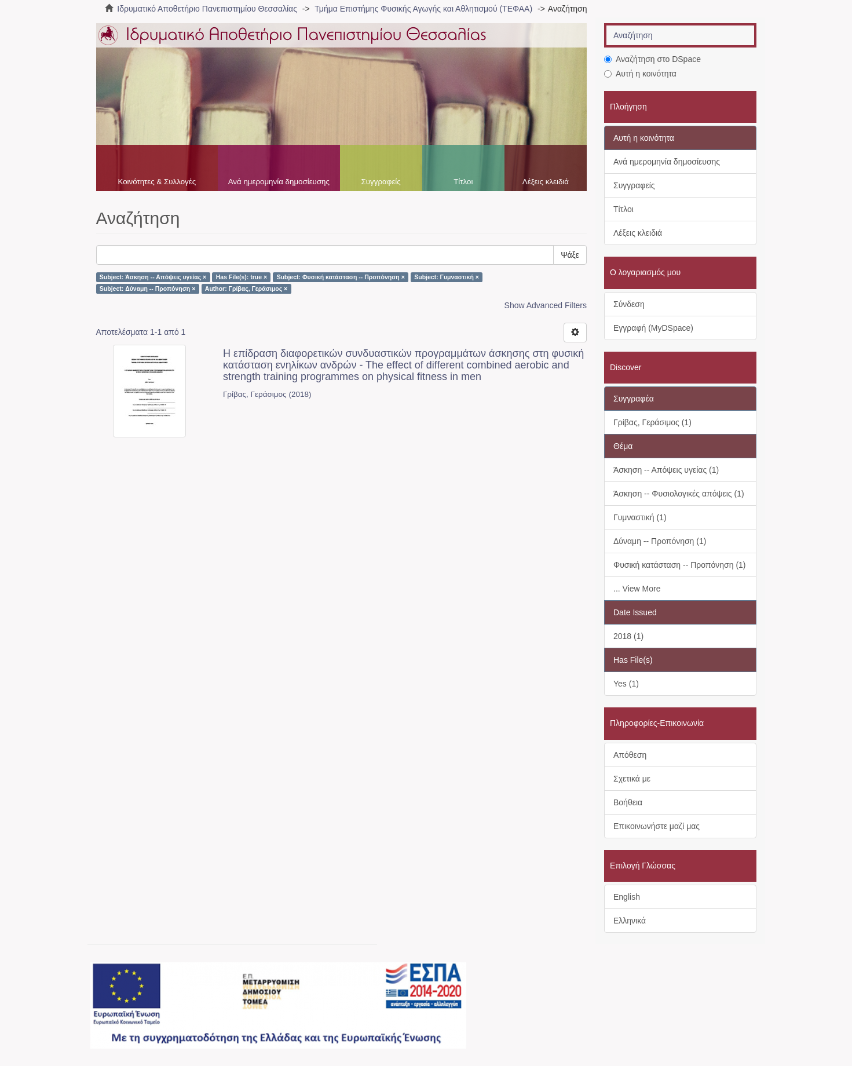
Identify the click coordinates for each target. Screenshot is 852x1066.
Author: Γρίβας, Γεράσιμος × (246, 288)
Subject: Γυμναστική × (446, 276)
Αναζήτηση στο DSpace (652, 59)
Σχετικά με (631, 778)
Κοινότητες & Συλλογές (157, 181)
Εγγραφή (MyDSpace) (653, 328)
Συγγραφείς (381, 181)
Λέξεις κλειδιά (545, 181)
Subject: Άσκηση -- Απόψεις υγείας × (153, 276)
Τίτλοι (463, 181)
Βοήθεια (627, 802)
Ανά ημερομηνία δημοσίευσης (279, 181)
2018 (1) (628, 636)
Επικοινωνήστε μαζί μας (656, 826)
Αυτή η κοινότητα (640, 73)
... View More (636, 588)
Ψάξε (570, 255)
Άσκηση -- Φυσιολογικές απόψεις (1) (678, 493)
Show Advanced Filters (545, 305)
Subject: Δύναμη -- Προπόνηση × (148, 288)
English (626, 896)
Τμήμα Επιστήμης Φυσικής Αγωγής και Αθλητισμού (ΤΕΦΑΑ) (423, 8)
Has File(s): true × (241, 276)
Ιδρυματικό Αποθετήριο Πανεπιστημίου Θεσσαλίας (207, 8)
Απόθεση (629, 755)
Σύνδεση (629, 304)
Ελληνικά (629, 920)
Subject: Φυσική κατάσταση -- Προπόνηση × (341, 276)
